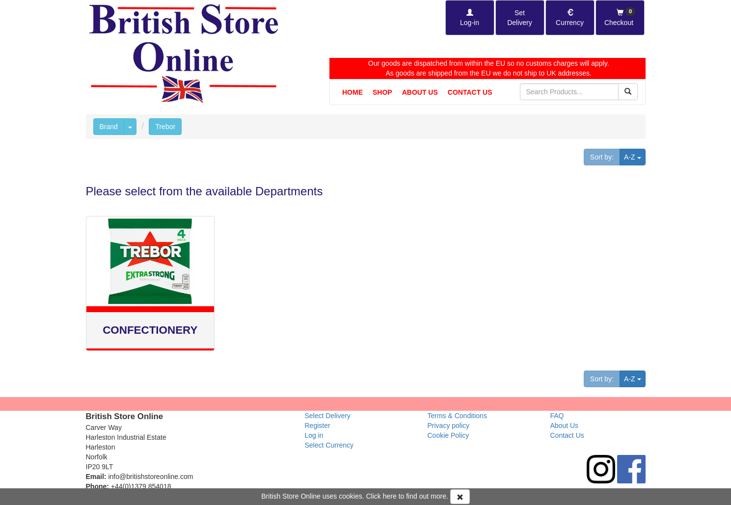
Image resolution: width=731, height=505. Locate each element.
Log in (314, 435)
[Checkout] (620, 17)
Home (352, 92)
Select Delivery (328, 416)
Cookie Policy (448, 435)
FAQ (557, 416)
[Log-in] (469, 17)
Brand (109, 127)
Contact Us (470, 92)
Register (317, 425)
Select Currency (329, 445)
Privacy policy (449, 425)
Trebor (165, 127)
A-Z (634, 156)
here (390, 496)
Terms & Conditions (457, 416)
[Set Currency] (570, 17)
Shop (382, 92)
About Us (420, 92)
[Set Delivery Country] (519, 17)
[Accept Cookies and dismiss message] (460, 496)
